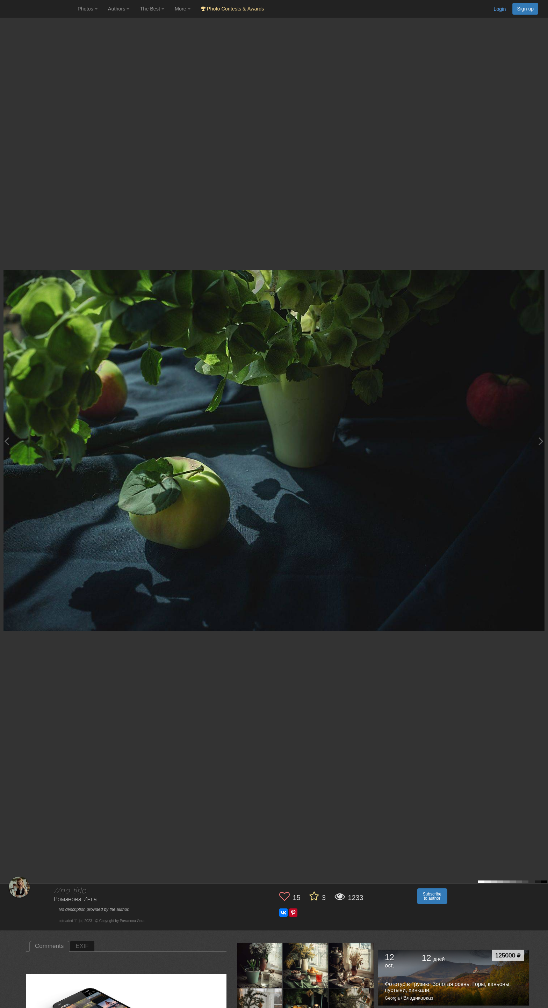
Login (499, 9)
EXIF (82, 946)
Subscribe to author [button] (432, 896)
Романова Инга (75, 899)
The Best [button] (152, 8)
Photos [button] (88, 8)
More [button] (182, 8)
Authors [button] (119, 8)
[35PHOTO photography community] (38, 9)
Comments (49, 946)
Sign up (525, 8)
